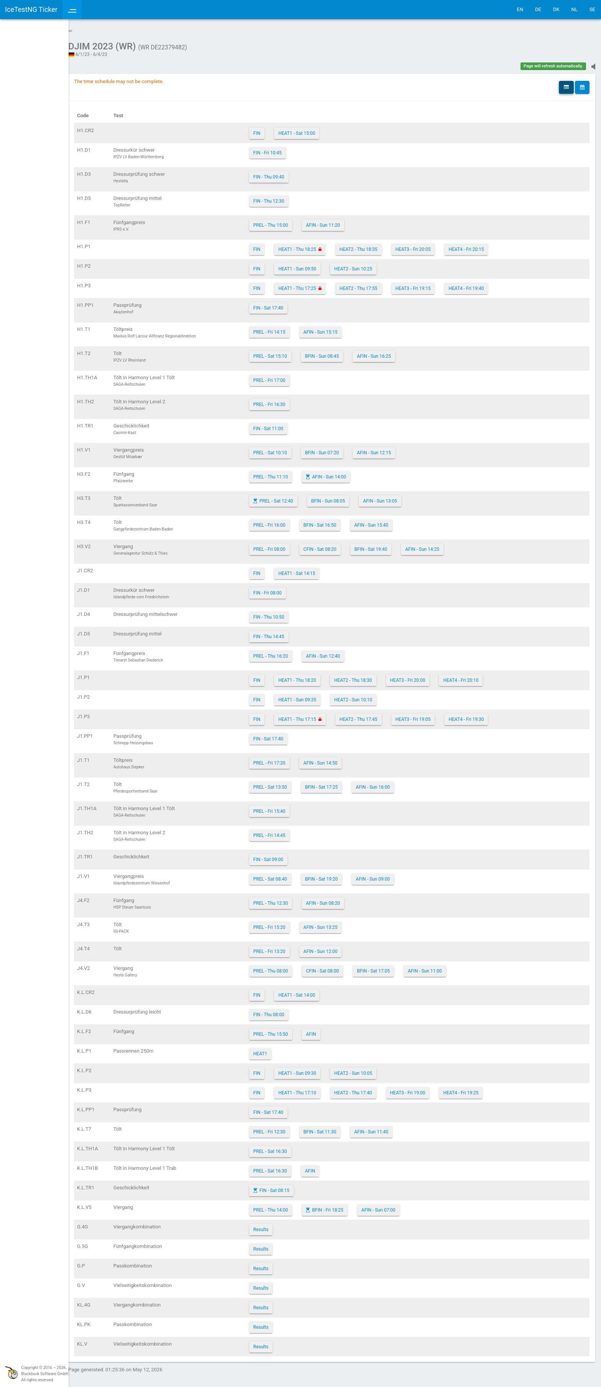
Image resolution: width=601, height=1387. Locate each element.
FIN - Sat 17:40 (284, 304)
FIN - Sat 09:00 (284, 855)
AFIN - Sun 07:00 (394, 1206)
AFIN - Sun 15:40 (386, 521)
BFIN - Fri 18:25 (343, 1206)
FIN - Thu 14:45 (284, 632)
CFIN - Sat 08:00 (337, 967)
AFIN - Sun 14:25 (437, 545)
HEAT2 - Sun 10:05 (369, 1069)
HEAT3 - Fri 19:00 (422, 1089)
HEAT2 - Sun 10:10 (369, 696)
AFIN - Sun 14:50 (336, 759)
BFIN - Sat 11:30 (335, 1128)
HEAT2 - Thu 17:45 (374, 715)
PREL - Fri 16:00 (285, 521)
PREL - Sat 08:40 (285, 875)
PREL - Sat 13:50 (285, 783)
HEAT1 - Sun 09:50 (313, 265)
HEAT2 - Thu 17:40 (369, 1089)
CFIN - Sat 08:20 (335, 545)
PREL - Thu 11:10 (286, 473)
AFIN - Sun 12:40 (338, 652)
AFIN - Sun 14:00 (344, 473)
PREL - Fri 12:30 (285, 1128)
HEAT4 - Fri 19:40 (481, 284)
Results (276, 1225)
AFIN (326, 1030)
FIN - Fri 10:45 (283, 149)
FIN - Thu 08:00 (284, 1011)
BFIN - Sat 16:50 (335, 521)
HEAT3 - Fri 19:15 (428, 284)
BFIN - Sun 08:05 (343, 497)
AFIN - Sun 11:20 (338, 221)
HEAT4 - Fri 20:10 (476, 676)
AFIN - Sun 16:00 (388, 783)
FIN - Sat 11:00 (284, 424)
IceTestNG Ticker (42, 9)
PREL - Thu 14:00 (286, 1206)
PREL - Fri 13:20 (285, 947)
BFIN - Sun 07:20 (337, 449)
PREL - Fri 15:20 (285, 923)
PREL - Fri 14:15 (285, 328)
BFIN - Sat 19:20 (336, 875)
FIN (272, 129)
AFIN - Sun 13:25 (336, 923)
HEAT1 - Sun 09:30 (313, 1069)
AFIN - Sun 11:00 (440, 967)
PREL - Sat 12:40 (292, 497)
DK (556, 9)
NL (574, 9)
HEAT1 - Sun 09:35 (313, 696)
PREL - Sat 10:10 (285, 449)
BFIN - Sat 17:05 (388, 967)
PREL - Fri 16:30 (285, 400)
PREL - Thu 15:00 (286, 221)
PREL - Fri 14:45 (285, 831)
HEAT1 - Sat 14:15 (312, 569)
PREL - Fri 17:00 (285, 376)
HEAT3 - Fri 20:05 (428, 245)
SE (592, 9)
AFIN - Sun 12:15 (389, 449)
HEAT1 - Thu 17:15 (313, 715)
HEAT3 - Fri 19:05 (428, 715)
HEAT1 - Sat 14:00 (312, 991)
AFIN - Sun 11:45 (386, 1128)
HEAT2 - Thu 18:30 (369, 676)
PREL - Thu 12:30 (286, 899)
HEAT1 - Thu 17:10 (313, 1089)
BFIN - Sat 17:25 (336, 783)
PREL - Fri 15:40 (285, 807)
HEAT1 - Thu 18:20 (313, 676)
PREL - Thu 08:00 (286, 967)
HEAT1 (275, 1050)
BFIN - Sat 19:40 (385, 545)
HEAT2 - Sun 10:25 (369, 265)
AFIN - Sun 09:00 (388, 875)
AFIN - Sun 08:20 (338, 899)
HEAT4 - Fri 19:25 (476, 1089)
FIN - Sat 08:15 (290, 1186)
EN (520, 9)
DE (538, 9)
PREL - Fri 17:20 (285, 759)
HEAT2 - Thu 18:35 (374, 245)
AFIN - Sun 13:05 (395, 497)
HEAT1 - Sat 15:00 (312, 129)
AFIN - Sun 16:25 (389, 352)
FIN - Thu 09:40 (284, 173)
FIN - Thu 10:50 (284, 613)
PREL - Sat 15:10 (285, 352)
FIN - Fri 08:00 (283, 589)
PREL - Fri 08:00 (285, 545)
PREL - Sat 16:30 (285, 1147)
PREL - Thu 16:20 (286, 652)
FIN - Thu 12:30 (284, 197)
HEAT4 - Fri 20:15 (481, 245)
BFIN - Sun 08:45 (337, 352)
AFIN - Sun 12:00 (336, 947)
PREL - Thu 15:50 (286, 1030)
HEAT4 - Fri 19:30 (481, 715)
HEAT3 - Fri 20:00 (422, 676)
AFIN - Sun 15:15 (336, 328)
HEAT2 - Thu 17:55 (374, 284)
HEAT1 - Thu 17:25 (313, 284)
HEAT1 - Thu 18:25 (313, 245)
